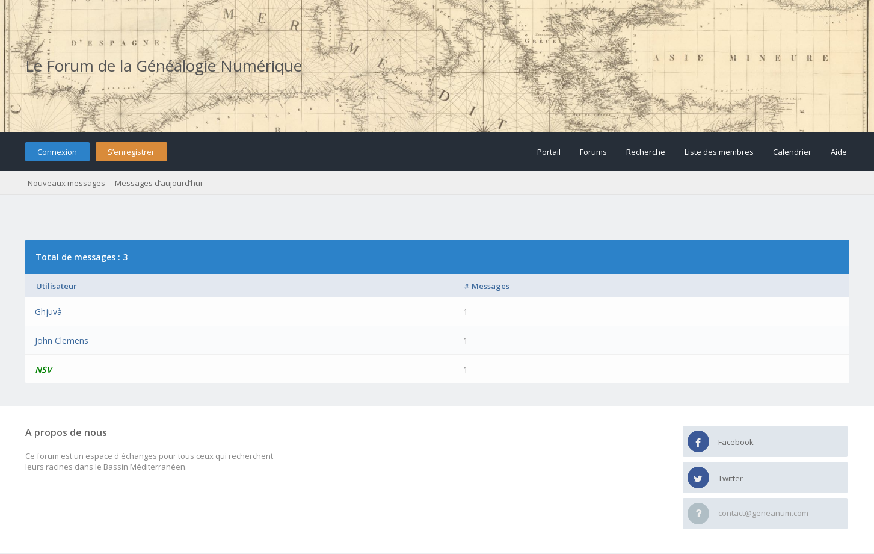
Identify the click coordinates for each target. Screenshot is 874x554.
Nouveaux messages (66, 183)
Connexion (57, 151)
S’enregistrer (131, 151)
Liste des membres (719, 151)
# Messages (486, 286)
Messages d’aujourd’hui (158, 183)
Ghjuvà (48, 311)
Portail (549, 151)
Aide (839, 151)
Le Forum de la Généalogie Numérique (163, 65)
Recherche (645, 151)
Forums (593, 151)
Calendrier (792, 151)
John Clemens (61, 340)
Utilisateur (56, 286)
